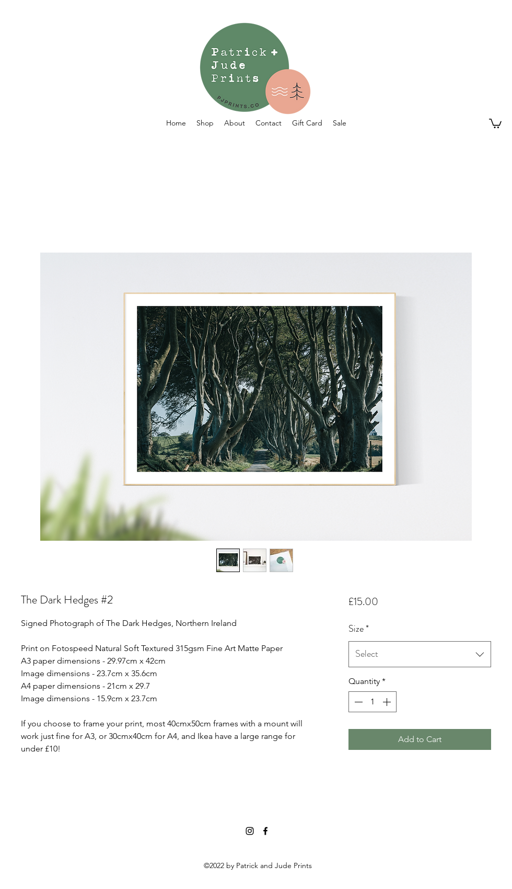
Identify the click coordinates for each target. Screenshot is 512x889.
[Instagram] (250, 831)
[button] (205, 123)
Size (358, 628)
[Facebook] (265, 831)
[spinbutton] (372, 702)
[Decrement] (357, 702)
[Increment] (387, 702)
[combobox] (419, 654)
